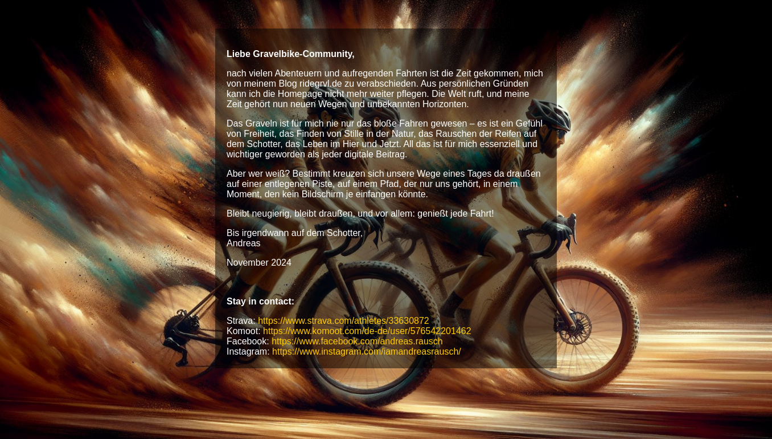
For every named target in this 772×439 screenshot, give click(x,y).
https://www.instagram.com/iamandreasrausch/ (366, 351)
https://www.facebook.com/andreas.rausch (357, 341)
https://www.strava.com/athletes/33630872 (343, 321)
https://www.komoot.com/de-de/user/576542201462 (367, 331)
